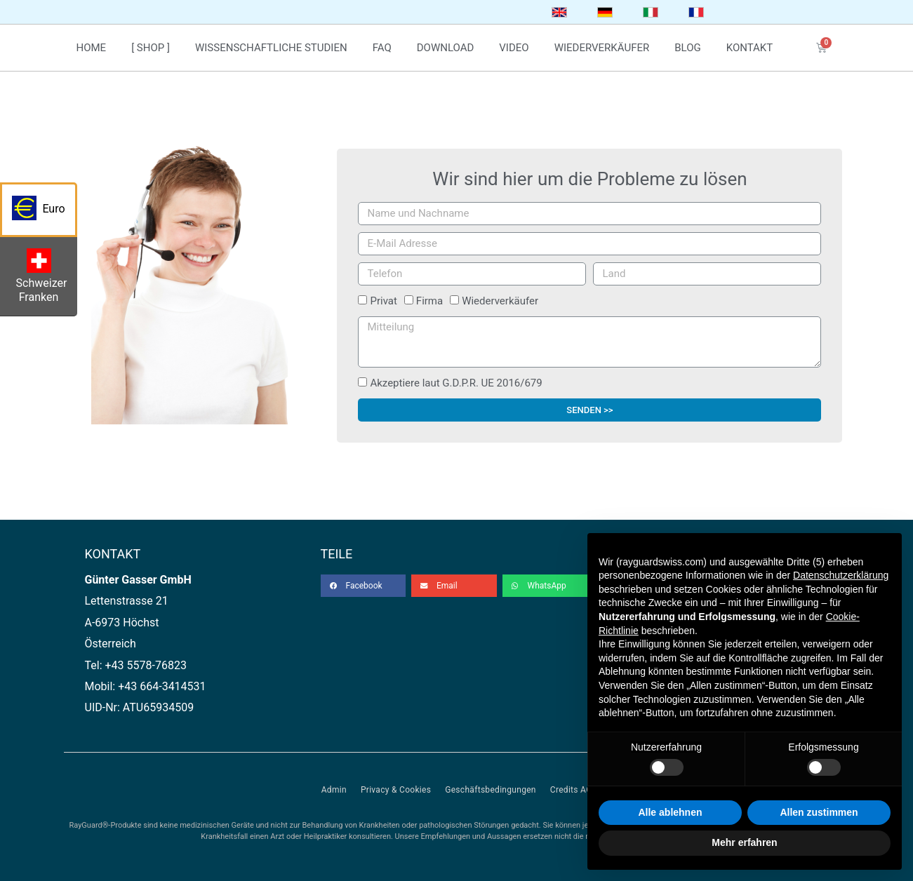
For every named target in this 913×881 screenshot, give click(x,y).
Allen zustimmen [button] (819, 812)
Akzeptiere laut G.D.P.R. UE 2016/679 (456, 383)
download (445, 47)
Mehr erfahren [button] (744, 842)
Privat (383, 301)
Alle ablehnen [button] (670, 812)
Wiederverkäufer (500, 301)
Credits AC (571, 790)
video (513, 47)
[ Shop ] (150, 47)
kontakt (749, 47)
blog (687, 47)
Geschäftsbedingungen (490, 790)
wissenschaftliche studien (271, 47)
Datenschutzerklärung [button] (840, 575)
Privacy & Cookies (396, 790)
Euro (44, 212)
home (91, 47)
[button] (363, 585)
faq (382, 47)
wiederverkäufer (602, 47)
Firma (429, 301)
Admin (334, 790)
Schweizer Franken (44, 279)
